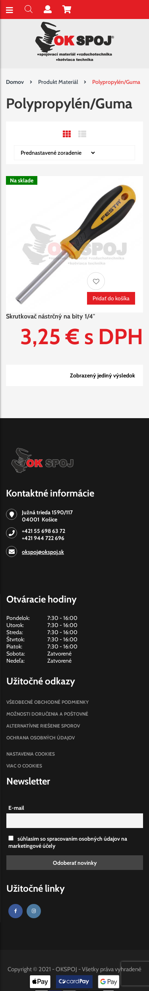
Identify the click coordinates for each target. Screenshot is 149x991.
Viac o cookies (24, 766)
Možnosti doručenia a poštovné (47, 714)
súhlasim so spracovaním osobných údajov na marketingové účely (67, 842)
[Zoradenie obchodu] (55, 153)
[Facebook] (15, 911)
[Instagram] (34, 911)
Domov (15, 81)
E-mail (16, 807)
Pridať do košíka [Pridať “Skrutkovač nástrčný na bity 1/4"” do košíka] (111, 298)
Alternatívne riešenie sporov (43, 726)
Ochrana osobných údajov (40, 738)
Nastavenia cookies (30, 754)
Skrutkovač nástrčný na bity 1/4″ (50, 316)
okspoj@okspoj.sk (43, 551)
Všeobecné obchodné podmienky (47, 702)
